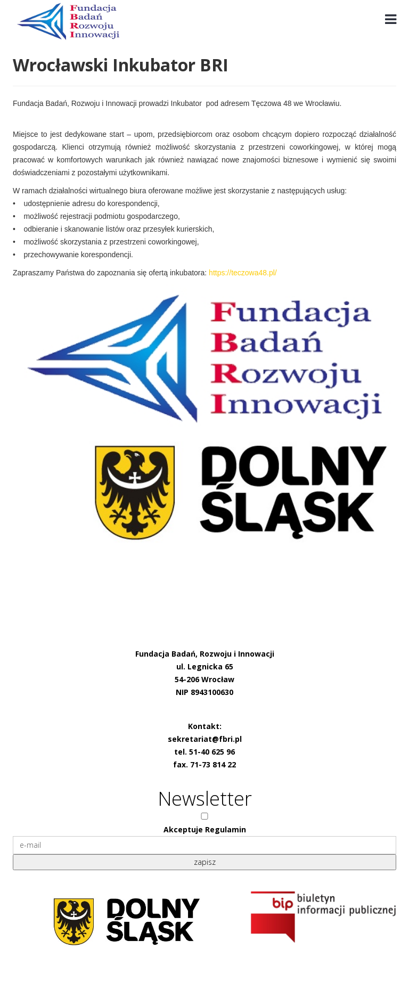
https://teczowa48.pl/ (243, 272)
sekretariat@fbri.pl (205, 739)
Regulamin (225, 829)
